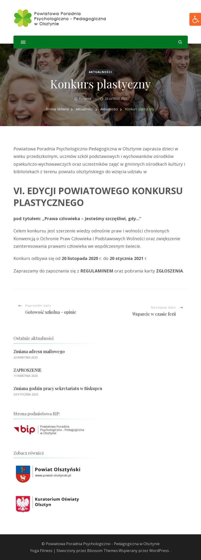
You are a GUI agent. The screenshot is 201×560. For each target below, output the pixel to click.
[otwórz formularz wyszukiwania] (180, 42)
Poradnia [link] (85, 99)
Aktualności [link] (100, 72)
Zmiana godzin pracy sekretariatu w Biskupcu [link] (57, 388)
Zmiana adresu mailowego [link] (39, 351)
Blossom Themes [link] (102, 550)
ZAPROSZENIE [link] (27, 370)
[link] (60, 18)
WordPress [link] (159, 550)
